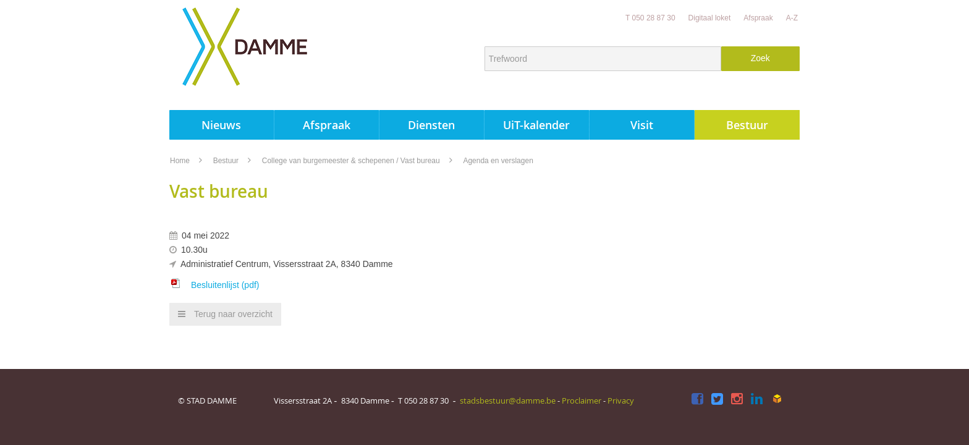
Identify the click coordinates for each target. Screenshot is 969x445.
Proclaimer (581, 400)
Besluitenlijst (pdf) (225, 285)
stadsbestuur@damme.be (508, 400)
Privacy (620, 400)
